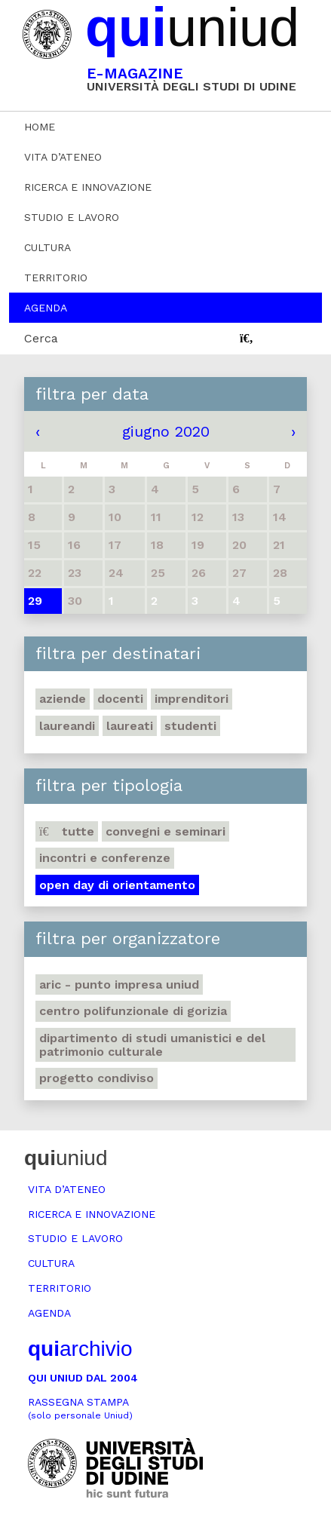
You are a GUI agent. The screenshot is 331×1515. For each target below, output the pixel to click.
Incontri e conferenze (104, 858)
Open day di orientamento (117, 885)
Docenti (120, 699)
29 (35, 600)
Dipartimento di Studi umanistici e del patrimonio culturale (152, 1045)
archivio (80, 1348)
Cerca (41, 338)
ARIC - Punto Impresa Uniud (119, 984)
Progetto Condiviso (96, 1078)
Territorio (55, 277)
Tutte (66, 831)
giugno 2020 (166, 431)
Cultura (47, 247)
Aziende (62, 699)
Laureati (129, 726)
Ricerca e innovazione (88, 187)
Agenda (45, 308)
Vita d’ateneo (63, 157)
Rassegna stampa (80, 1408)
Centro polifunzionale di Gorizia (133, 1011)
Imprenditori (191, 699)
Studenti (190, 726)
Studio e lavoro (71, 217)
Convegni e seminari (165, 831)
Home (39, 127)
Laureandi (67, 726)
